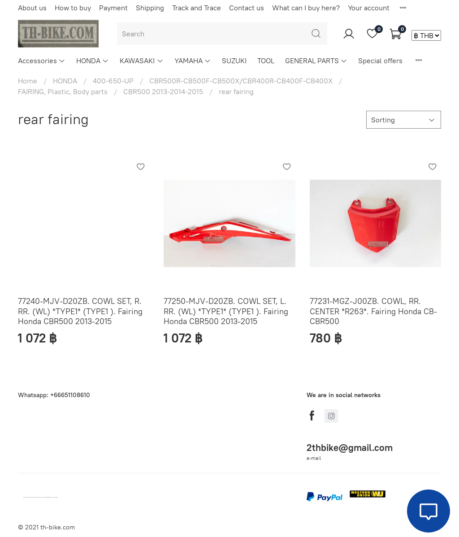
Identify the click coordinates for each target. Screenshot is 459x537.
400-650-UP (113, 80)
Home (27, 80)
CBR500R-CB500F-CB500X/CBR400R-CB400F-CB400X (241, 80)
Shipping (150, 7)
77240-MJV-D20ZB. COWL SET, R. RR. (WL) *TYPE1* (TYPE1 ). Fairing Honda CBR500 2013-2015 (80, 311)
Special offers (380, 60)
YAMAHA (192, 60)
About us (32, 7)
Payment (113, 7)
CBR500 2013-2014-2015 (163, 91)
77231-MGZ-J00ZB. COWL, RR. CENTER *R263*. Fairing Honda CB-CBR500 (373, 311)
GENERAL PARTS (316, 60)
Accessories (41, 60)
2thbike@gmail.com (350, 448)
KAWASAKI (141, 60)
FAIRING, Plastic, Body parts (63, 91)
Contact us (246, 7)
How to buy (73, 7)
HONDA (92, 60)
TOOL (265, 60)
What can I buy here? (306, 7)
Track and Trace (196, 7)
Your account (369, 7)
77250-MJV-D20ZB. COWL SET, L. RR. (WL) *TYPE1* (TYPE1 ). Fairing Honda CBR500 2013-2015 (226, 311)
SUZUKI (234, 60)
